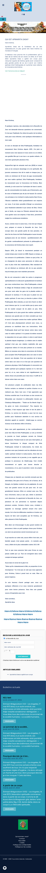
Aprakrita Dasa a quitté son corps (21, 675)
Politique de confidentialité (22, 845)
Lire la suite (9, 721)
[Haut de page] (5, 869)
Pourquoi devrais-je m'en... (16, 756)
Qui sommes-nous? (22, 837)
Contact (22, 839)
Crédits (22, 843)
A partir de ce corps (12, 785)
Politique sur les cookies (23, 847)
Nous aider (22, 841)
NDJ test (7, 697)
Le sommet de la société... (15, 727)
